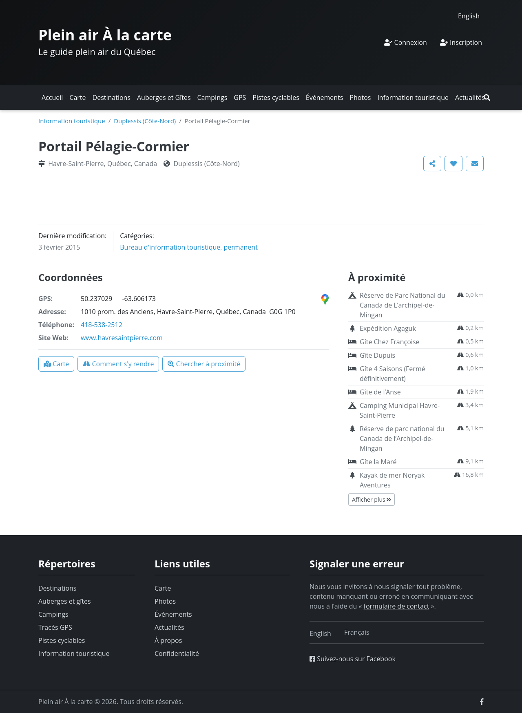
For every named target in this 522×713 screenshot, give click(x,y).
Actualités (470, 97)
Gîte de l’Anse (380, 392)
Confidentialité (177, 653)
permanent (241, 247)
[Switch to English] (469, 16)
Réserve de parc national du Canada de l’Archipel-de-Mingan (402, 438)
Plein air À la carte (105, 35)
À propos (168, 640)
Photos (360, 97)
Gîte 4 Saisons (392, 373)
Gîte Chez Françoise (389, 341)
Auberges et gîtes (64, 601)
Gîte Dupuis (377, 355)
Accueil (52, 97)
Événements (324, 97)
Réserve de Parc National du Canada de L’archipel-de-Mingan (402, 305)
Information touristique (413, 97)
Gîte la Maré (378, 461)
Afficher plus (371, 499)
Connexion (405, 42)
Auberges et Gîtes (164, 97)
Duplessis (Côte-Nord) (145, 121)
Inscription (461, 42)
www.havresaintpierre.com (122, 337)
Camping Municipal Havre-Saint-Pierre (400, 410)
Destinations (111, 97)
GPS (240, 97)
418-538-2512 (101, 324)
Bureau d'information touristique (170, 247)
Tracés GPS (55, 627)
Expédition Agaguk (388, 328)
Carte (77, 97)
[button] (487, 97)
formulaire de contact (396, 606)
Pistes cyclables (275, 97)
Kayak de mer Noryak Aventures (392, 480)
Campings (212, 97)
